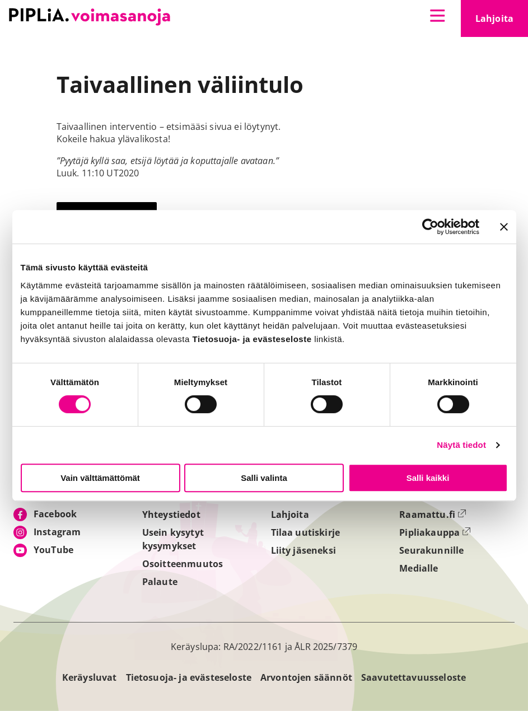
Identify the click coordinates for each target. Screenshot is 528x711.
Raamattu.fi (432, 514)
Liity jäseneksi (303, 550)
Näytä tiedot (461, 445)
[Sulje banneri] (504, 227)
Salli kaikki (428, 478)
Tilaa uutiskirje (305, 532)
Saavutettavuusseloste (413, 677)
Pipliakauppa (435, 532)
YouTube (53, 550)
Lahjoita (501, 21)
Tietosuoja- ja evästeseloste (188, 677)
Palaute (159, 582)
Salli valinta (264, 478)
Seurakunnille (431, 550)
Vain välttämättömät (100, 478)
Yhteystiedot (171, 514)
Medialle (418, 568)
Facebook (55, 514)
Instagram (57, 532)
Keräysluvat (89, 677)
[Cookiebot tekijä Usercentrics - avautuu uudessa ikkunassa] (430, 226)
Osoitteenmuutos (182, 564)
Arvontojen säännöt (306, 677)
